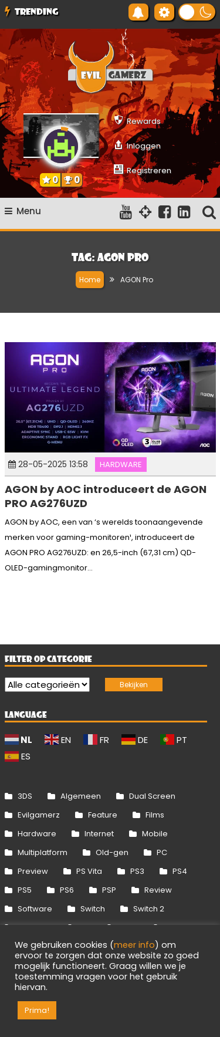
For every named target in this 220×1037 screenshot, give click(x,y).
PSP (109, 890)
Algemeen (80, 796)
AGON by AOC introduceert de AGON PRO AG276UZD (106, 496)
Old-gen (112, 852)
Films (154, 814)
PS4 (179, 871)
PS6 (67, 890)
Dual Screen (152, 796)
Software (35, 908)
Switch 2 (148, 908)
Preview (33, 871)
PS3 (137, 871)
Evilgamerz (39, 814)
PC (162, 852)
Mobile (155, 833)
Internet (99, 833)
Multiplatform (42, 852)
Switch (92, 908)
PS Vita (89, 871)
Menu (23, 211)
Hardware (121, 464)
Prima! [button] (37, 1010)
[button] (196, 12)
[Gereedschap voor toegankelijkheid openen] (164, 12)
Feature (102, 814)
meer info (134, 945)
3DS (25, 796)
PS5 (25, 890)
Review (158, 890)
